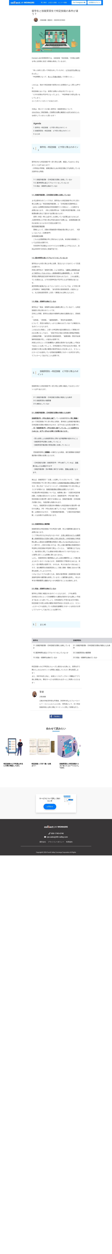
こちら (39, 233)
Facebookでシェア (56, 716)
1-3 (70, 593)
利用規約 (69, 842)
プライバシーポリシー (56, 842)
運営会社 (42, 842)
